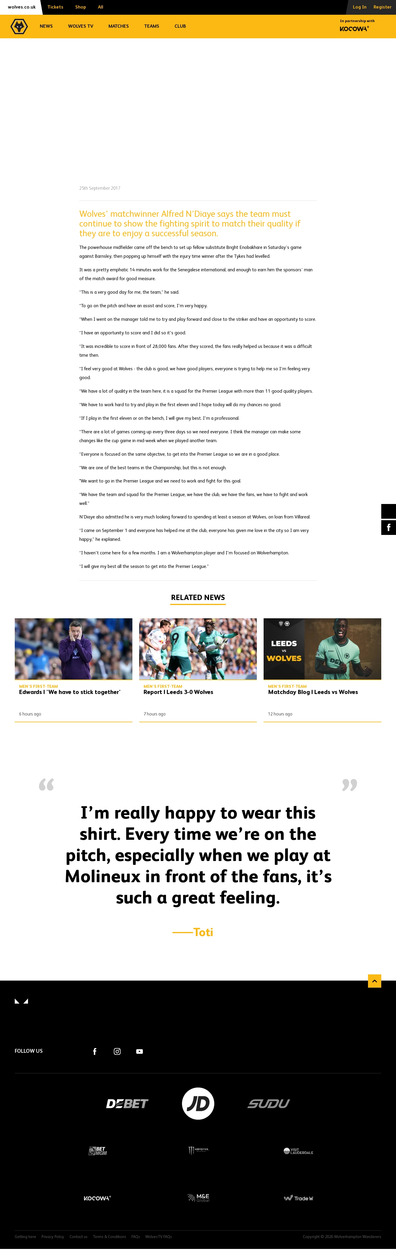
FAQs (136, 1237)
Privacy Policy (53, 1237)
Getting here (25, 1237)
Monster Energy (198, 1151)
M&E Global (198, 1198)
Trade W (298, 1198)
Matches (119, 26)
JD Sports (198, 1103)
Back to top (374, 981)
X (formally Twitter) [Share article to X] (388, 511)
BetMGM (97, 1151)
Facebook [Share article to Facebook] (388, 527)
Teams (151, 26)
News (46, 26)
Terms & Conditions (109, 1237)
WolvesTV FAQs (158, 1237)
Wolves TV (80, 26)
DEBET (127, 1103)
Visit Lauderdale (298, 1151)
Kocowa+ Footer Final (97, 1198)
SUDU (269, 1103)
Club (180, 26)
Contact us (79, 1237)
